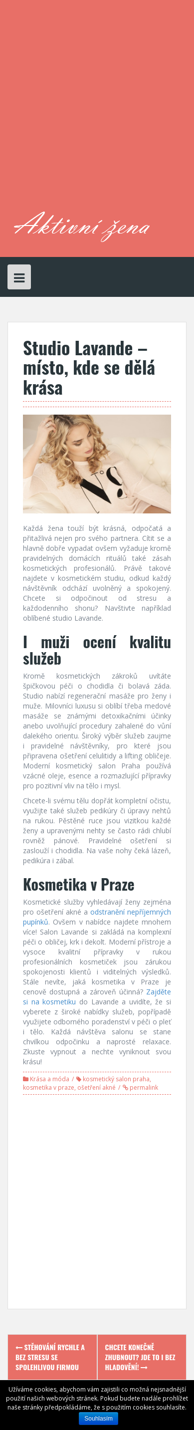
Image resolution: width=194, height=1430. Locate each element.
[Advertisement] (97, 109)
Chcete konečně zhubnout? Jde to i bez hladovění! (140, 1357)
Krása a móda (49, 1079)
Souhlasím (98, 1418)
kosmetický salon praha (116, 1079)
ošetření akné (96, 1087)
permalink (143, 1087)
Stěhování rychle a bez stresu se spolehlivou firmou (50, 1357)
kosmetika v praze (48, 1087)
